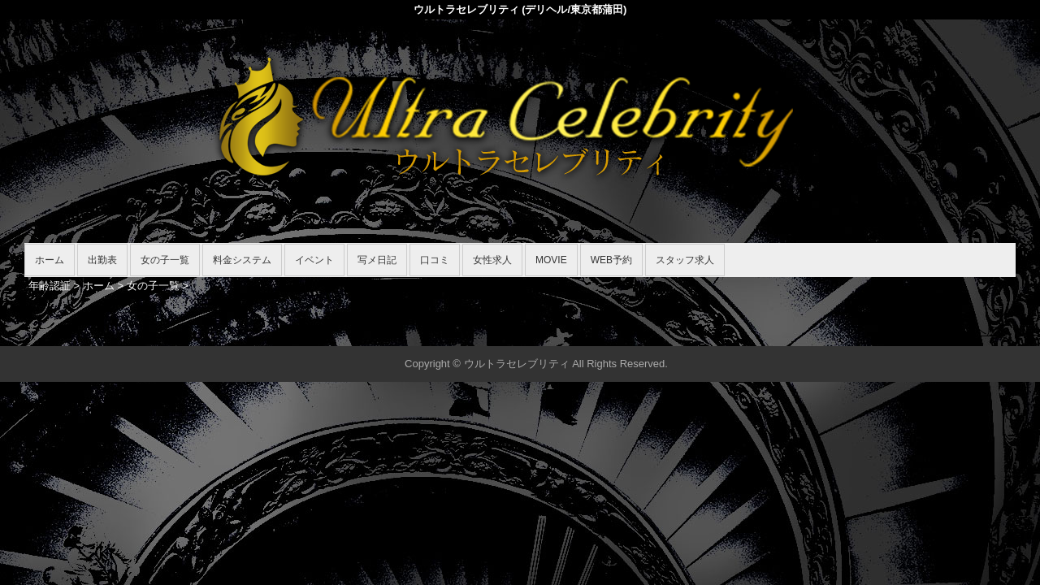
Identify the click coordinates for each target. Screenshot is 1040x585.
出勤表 (102, 260)
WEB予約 (611, 260)
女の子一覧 (165, 260)
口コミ (434, 260)
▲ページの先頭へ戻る (955, 331)
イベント (314, 260)
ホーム (49, 260)
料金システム (242, 260)
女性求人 (492, 260)
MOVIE (551, 260)
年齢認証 (49, 286)
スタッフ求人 (685, 260)
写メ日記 (377, 260)
